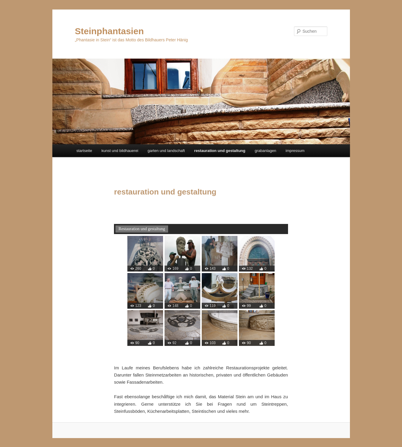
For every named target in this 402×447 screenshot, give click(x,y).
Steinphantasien (109, 31)
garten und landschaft (166, 150)
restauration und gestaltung (219, 150)
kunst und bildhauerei (119, 150)
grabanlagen (265, 150)
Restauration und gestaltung (141, 229)
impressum (295, 150)
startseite (84, 150)
